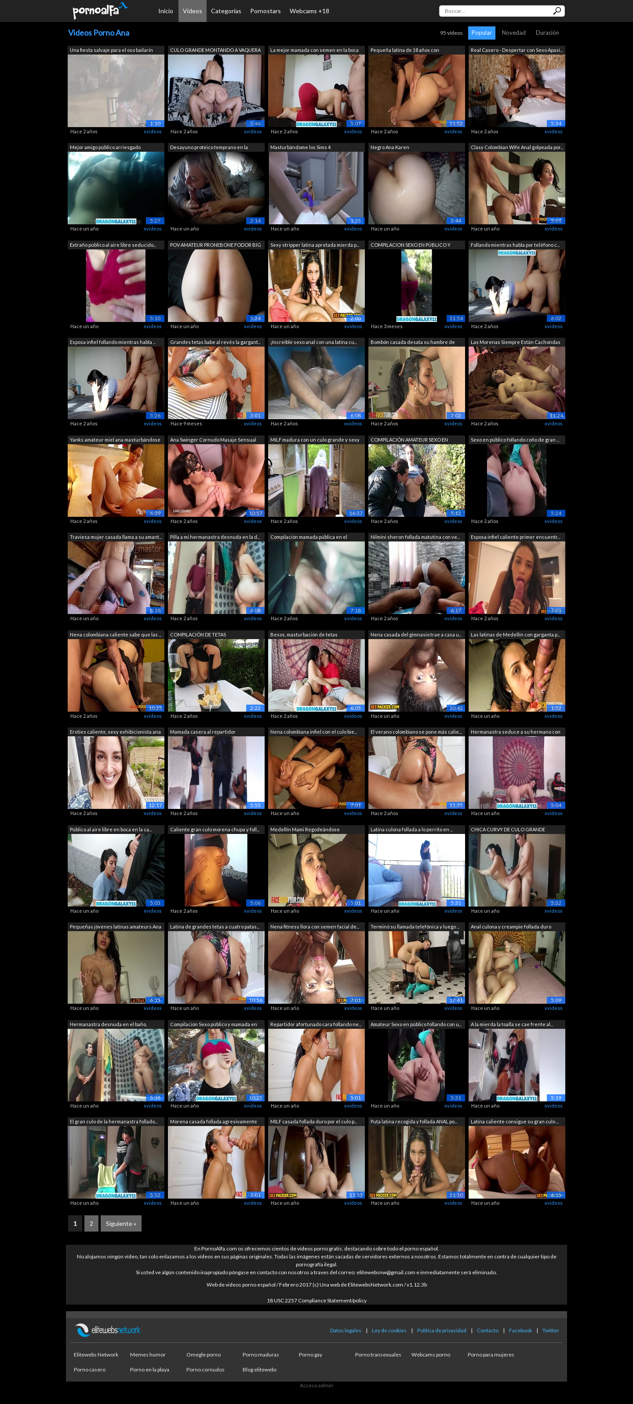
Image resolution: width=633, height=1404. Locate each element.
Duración (547, 32)
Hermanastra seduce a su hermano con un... (515, 732)
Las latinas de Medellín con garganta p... (515, 634)
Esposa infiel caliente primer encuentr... (515, 537)
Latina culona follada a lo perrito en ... (412, 829)
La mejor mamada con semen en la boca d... (314, 51)
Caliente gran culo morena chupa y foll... (214, 829)
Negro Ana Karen (390, 147)
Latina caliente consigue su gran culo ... (515, 1121)
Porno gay (310, 1354)
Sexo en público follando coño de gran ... (515, 439)
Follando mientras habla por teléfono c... (515, 245)
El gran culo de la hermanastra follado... (113, 1121)
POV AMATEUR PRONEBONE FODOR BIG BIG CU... (215, 245)
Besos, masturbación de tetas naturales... (304, 635)
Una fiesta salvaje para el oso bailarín (111, 50)
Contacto (487, 1330)
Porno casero (90, 1369)
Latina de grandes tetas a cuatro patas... (214, 926)
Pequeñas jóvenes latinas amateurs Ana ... (115, 927)
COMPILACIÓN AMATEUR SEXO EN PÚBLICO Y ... (409, 440)
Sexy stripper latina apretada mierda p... (314, 245)
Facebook (520, 1330)
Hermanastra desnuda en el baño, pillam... (108, 1025)
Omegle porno (203, 1354)
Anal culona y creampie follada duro (511, 926)
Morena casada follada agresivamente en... (213, 1122)
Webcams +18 (309, 11)
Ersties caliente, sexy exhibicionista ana (115, 732)
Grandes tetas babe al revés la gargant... (215, 342)
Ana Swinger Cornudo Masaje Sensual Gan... (213, 440)
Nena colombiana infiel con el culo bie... (313, 732)
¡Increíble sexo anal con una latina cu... (313, 342)
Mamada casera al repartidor (203, 732)
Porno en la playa (149, 1369)
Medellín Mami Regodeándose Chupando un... (305, 830)
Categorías (226, 11)
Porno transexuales (378, 1354)
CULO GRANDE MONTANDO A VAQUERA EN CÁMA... (215, 51)
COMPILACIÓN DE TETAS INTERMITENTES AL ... (198, 635)
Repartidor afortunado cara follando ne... (315, 1024)
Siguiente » (121, 1223)
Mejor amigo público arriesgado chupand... (105, 148)
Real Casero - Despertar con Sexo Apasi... (517, 50)
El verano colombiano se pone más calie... (416, 732)
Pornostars (265, 11)
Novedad (514, 32)
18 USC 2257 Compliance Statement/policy (317, 1300)
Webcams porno (430, 1354)
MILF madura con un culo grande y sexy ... (315, 440)
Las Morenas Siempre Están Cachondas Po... (515, 343)
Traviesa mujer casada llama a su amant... (116, 537)
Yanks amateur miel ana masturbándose (115, 439)
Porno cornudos (205, 1369)
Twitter (550, 1330)
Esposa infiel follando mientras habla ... (113, 342)
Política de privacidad (441, 1330)
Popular (482, 32)
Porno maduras (261, 1354)
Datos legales (345, 1330)
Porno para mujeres (491, 1354)
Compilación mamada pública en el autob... (308, 537)
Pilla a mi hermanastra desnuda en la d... (215, 537)
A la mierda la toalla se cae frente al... (512, 1024)
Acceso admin (316, 1385)
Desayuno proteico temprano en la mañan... (209, 148)
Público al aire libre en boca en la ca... (111, 829)
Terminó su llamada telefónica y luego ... (415, 926)
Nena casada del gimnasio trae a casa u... (416, 634)
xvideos (153, 131)
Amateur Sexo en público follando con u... (416, 1024)
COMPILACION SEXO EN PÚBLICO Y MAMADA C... (411, 245)
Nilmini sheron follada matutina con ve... (415, 537)
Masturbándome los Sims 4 (300, 147)
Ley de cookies (389, 1330)
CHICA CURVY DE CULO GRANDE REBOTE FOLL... (508, 830)
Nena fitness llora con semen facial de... (314, 926)
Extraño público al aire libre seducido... (113, 245)
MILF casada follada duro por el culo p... (313, 1121)
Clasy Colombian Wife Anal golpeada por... (517, 147)
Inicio (165, 11)
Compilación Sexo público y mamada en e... (213, 1025)
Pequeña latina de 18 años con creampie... (405, 51)
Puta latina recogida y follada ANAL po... (414, 1121)
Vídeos (192, 11)
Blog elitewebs (260, 1369)
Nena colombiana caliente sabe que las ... (115, 634)
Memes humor (148, 1354)
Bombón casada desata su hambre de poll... (413, 343)
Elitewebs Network (96, 1354)
